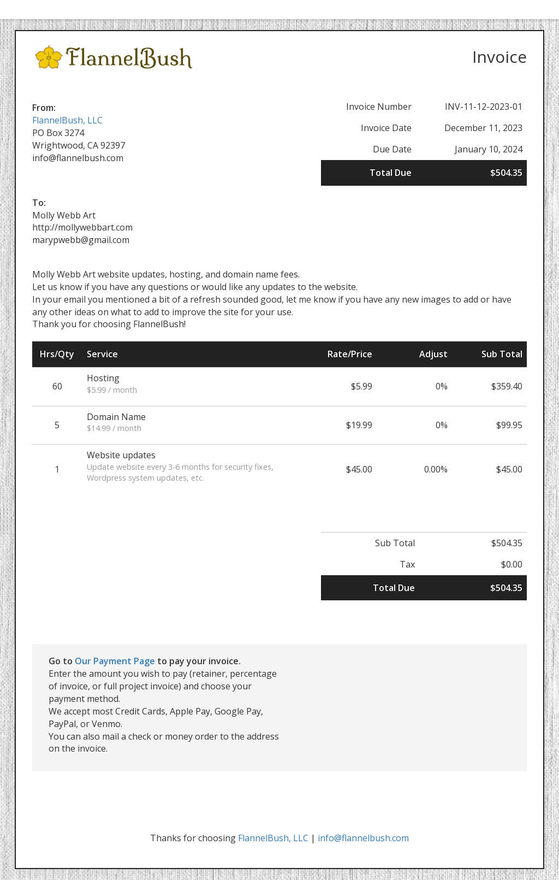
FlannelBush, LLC (67, 120)
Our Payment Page (115, 661)
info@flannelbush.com (363, 838)
